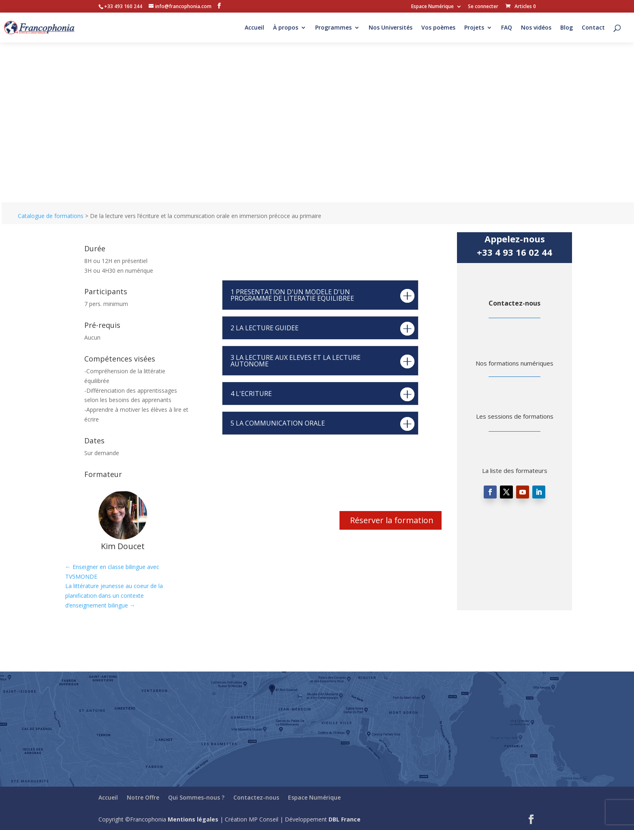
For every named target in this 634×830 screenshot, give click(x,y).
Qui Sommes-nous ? (196, 797)
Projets (474, 28)
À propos (285, 28)
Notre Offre (143, 797)
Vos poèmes (438, 28)
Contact (593, 28)
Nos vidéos (536, 28)
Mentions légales (193, 819)
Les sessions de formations (514, 416)
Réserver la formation (391, 520)
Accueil (254, 28)
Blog (566, 28)
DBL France (345, 819)
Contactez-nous (514, 303)
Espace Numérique (432, 7)
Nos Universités (390, 28)
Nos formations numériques (514, 363)
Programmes (333, 28)
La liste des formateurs (514, 470)
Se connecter (483, 7)
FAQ (506, 28)
